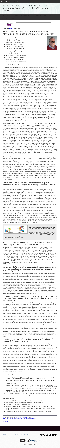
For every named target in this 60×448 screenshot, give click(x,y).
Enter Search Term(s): (11, 23)
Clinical (14, 15)
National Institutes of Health (10, 1)
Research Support (48, 15)
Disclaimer (19, 434)
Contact (10, 434)
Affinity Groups (5, 18)
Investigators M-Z (36, 15)
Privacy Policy (24, 434)
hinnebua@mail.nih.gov (21, 417)
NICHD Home (5, 434)
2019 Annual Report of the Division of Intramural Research (25, 9)
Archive (13, 18)
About (7, 15)
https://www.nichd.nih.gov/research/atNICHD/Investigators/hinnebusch (19, 418)
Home (2, 15)
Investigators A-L (24, 15)
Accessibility (14, 434)
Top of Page (5, 421)
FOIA (28, 434)
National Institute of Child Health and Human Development (27, 6)
